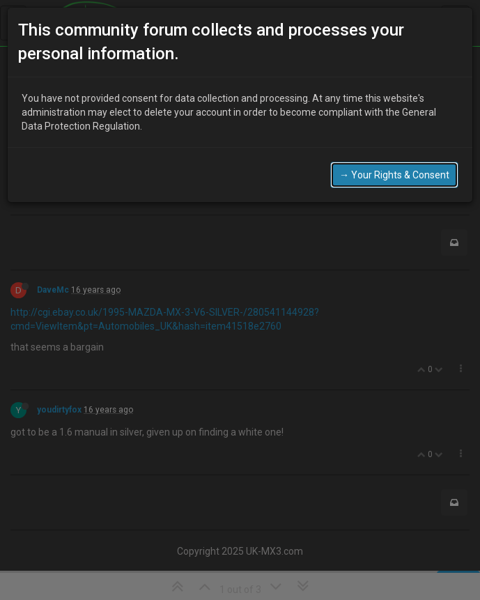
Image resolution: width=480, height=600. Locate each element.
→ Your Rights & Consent (394, 164)
